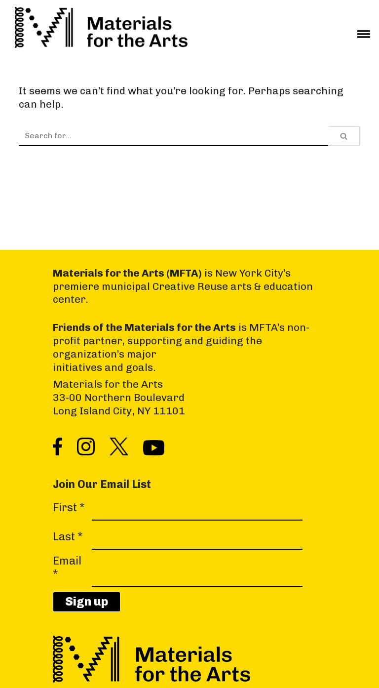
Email (67, 568)
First (69, 507)
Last (68, 536)
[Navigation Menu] (363, 30)
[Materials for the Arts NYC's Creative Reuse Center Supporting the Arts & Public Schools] (101, 27)
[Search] (173, 136)
